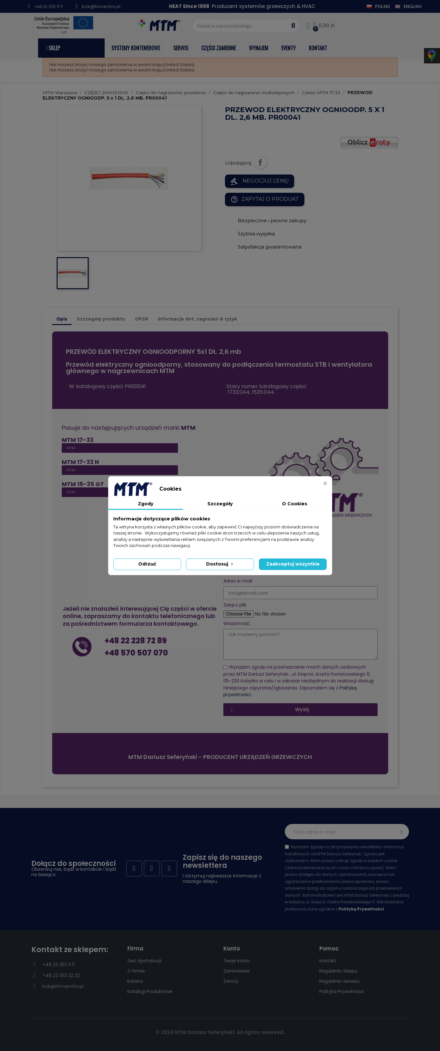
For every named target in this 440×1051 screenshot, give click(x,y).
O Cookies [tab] (294, 504)
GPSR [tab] (141, 319)
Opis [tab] (61, 319)
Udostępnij (260, 162)
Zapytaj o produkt (264, 199)
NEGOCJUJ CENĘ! (259, 181)
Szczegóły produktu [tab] (101, 319)
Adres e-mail (237, 581)
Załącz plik (234, 605)
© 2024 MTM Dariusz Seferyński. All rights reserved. (220, 1032)
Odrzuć (147, 564)
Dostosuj (220, 564)
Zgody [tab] (145, 504)
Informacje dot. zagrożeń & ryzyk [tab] (197, 319)
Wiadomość (236, 623)
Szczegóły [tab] (220, 504)
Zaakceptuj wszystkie (293, 564)
